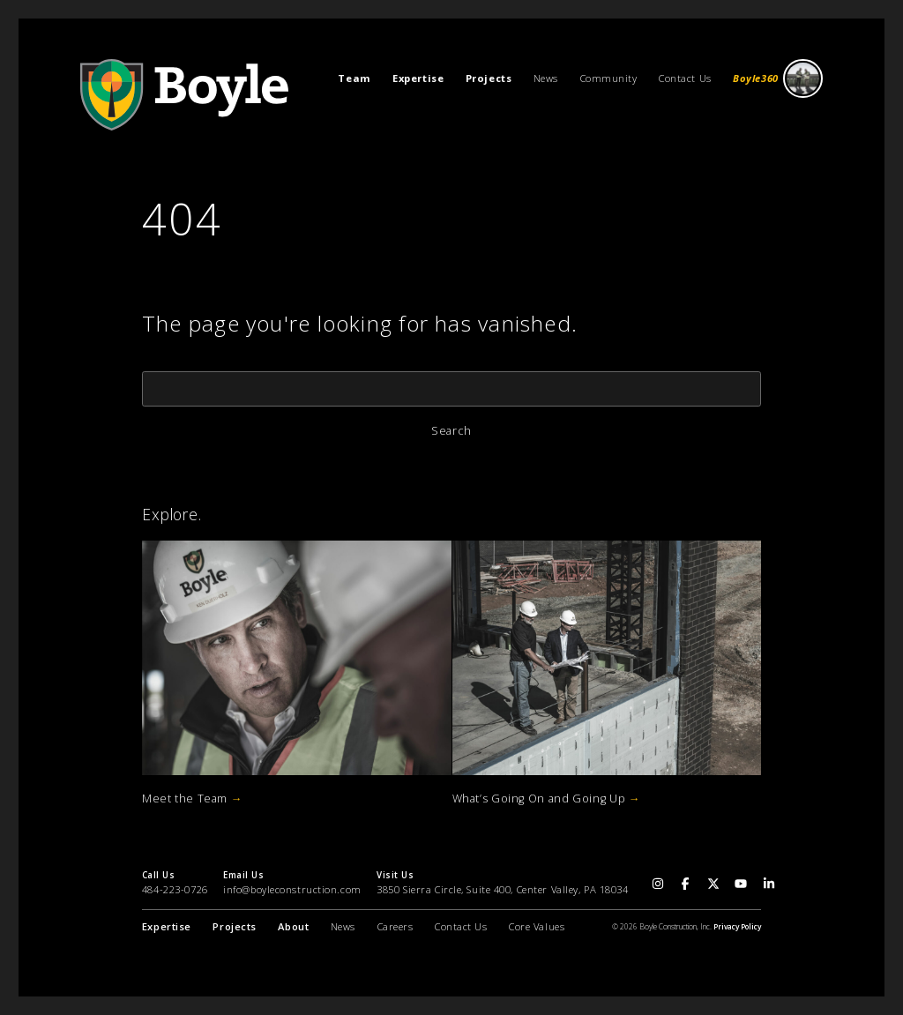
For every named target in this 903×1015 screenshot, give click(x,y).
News (546, 78)
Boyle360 (778, 79)
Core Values (536, 926)
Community (609, 78)
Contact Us (685, 78)
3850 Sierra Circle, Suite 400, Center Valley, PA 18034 (502, 889)
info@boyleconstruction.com (292, 889)
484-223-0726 (175, 889)
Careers (395, 926)
